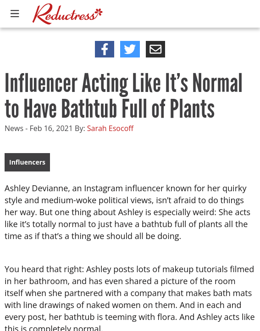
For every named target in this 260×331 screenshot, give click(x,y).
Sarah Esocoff (110, 128)
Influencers (27, 162)
